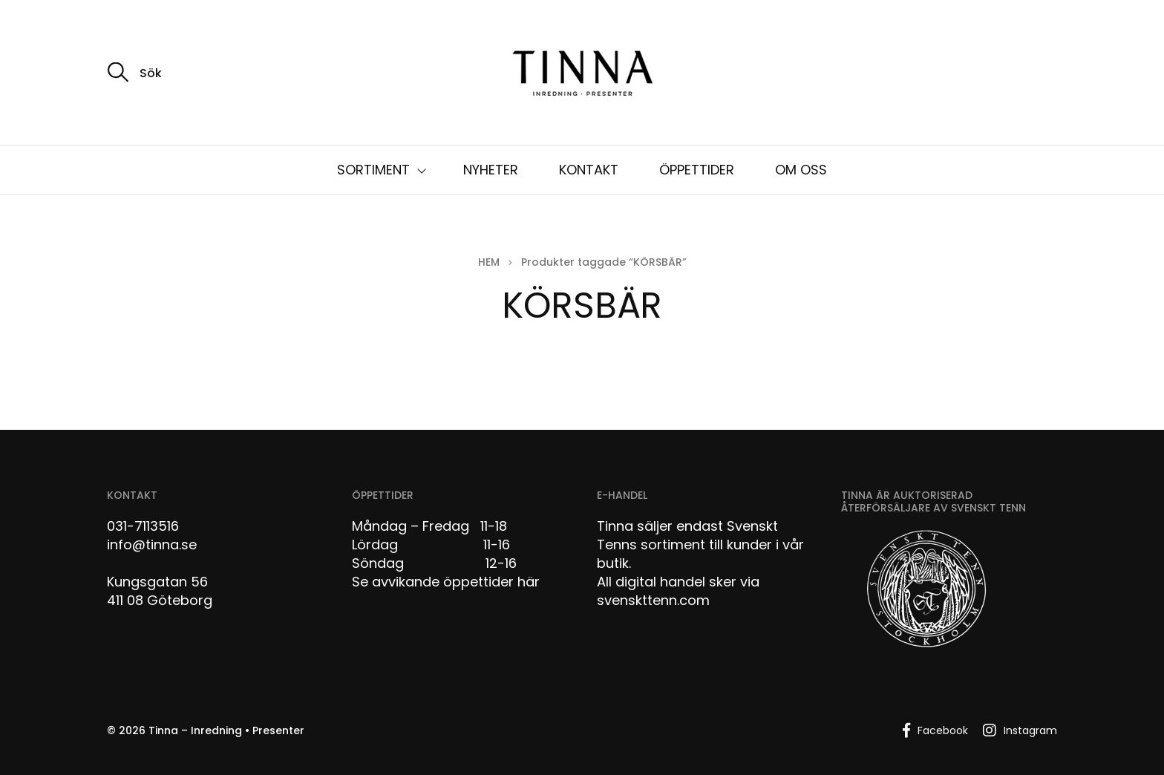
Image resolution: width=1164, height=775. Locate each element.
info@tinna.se (152, 544)
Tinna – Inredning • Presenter (226, 730)
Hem (489, 262)
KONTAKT (588, 169)
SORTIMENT (373, 169)
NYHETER (490, 169)
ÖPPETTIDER (696, 169)
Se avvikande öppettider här (446, 581)
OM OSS (801, 169)
